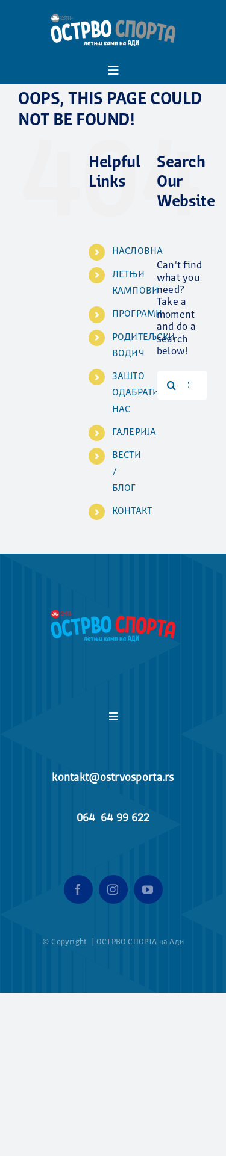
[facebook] (78, 889)
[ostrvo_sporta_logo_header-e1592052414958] (113, 11)
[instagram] (113, 889)
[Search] (172, 385)
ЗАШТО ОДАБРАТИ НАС (136, 393)
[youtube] (148, 889)
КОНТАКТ (132, 511)
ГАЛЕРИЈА (134, 432)
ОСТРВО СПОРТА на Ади (140, 942)
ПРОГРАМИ (137, 314)
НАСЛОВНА (137, 251)
